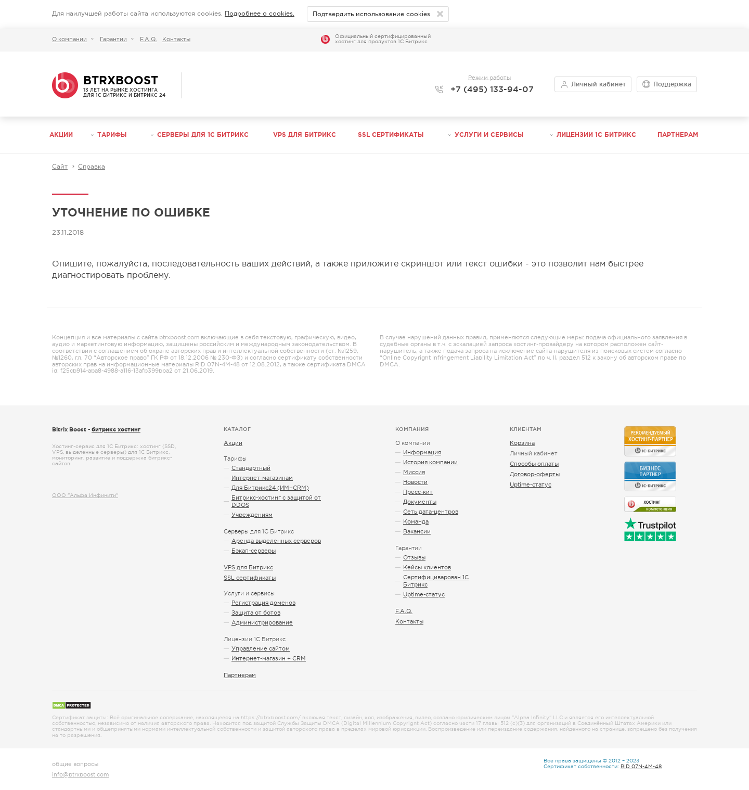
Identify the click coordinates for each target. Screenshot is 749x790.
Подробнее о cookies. (259, 13)
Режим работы (489, 77)
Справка (91, 166)
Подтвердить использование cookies (371, 14)
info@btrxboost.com (80, 774)
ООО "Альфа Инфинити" (85, 495)
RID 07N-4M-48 (641, 766)
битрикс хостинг (116, 429)
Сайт (60, 166)
